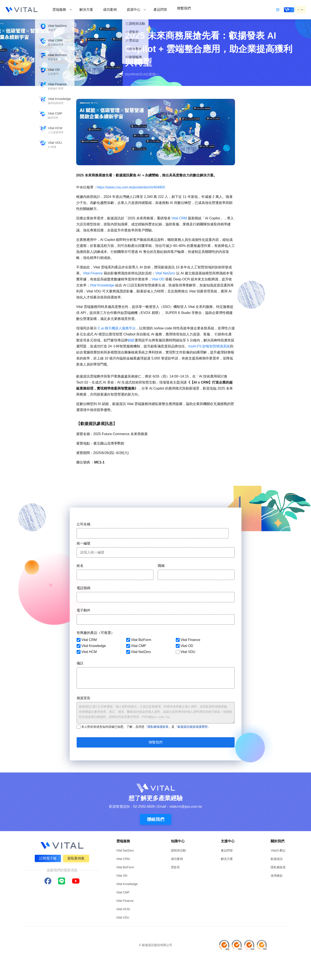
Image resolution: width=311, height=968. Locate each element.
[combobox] (153, 533)
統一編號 (83, 543)
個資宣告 (83, 698)
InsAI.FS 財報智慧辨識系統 (209, 346)
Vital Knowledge (102, 285)
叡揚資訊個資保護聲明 (192, 726)
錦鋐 (131, 340)
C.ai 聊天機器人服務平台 (116, 328)
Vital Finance (93, 273)
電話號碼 (83, 588)
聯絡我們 (155, 819)
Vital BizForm (138, 640)
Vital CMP (136, 646)
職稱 (161, 565)
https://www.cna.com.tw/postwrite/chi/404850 (131, 187)
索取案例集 (77, 857)
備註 (80, 663)
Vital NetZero (165, 273)
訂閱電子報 (47, 857)
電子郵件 (83, 610)
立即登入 (272, 9)
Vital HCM (87, 652)
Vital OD (158, 279)
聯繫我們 (155, 742)
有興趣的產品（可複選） (95, 633)
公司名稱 (83, 524)
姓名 (80, 565)
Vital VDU (185, 652)
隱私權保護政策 (157, 726)
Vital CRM (179, 218)
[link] (131, 187)
